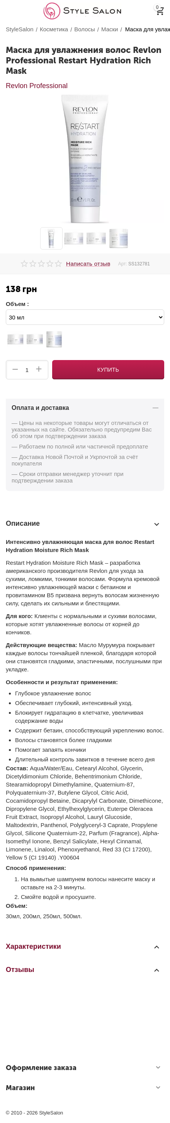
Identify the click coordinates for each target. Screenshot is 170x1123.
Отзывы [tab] (83, 969)
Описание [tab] (83, 524)
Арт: (122, 264)
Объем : (17, 304)
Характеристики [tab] (83, 946)
